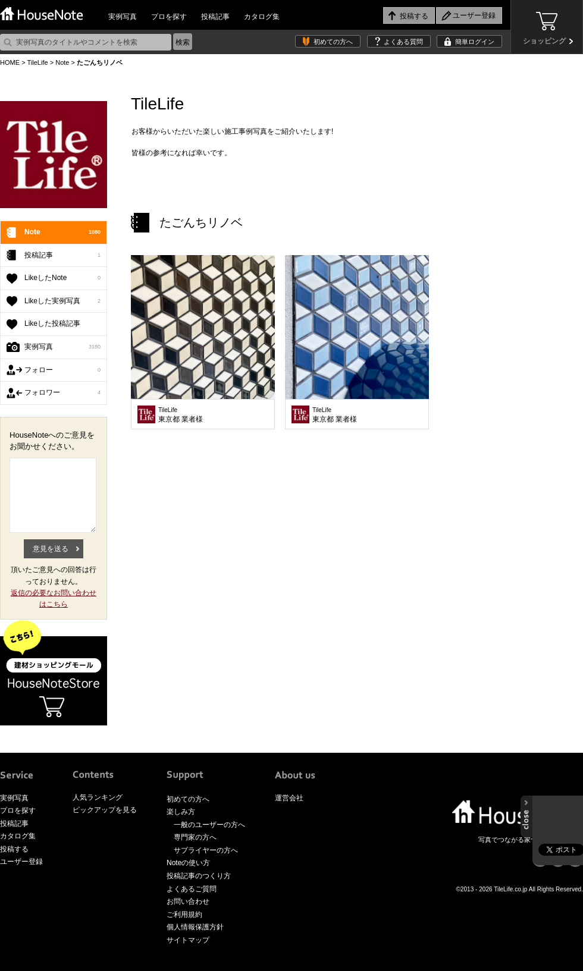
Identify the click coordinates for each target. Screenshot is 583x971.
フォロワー (62, 393)
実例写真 (122, 16)
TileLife (37, 62)
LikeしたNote (62, 278)
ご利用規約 (184, 914)
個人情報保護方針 (195, 927)
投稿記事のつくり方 (199, 876)
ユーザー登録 (21, 861)
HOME (10, 62)
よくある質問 (403, 41)
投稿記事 (215, 16)
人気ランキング (98, 797)
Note (62, 62)
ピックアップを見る (105, 810)
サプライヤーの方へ (206, 850)
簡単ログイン (474, 41)
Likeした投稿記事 (52, 323)
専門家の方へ (195, 837)
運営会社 (289, 798)
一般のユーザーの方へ (209, 825)
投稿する (14, 849)
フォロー (62, 370)
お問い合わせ (188, 901)
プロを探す (169, 16)
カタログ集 (262, 16)
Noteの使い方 (188, 863)
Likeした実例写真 (62, 301)
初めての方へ (333, 41)
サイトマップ (188, 940)
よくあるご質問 (192, 889)
